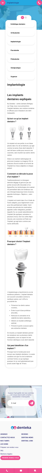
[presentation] (21, 410)
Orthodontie (15, 33)
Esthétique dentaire (18, 24)
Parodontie (15, 50)
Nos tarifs (4, 441)
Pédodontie (15, 59)
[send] (31, 403)
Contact (7, 470)
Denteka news (27, 437)
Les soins (4, 444)
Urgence (14, 77)
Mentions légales (6, 454)
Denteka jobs (27, 441)
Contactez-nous (7, 437)
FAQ (1, 451)
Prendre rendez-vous (21, 470)
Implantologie (16, 42)
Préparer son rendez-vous (9, 447)
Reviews (24, 434)
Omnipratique (16, 68)
